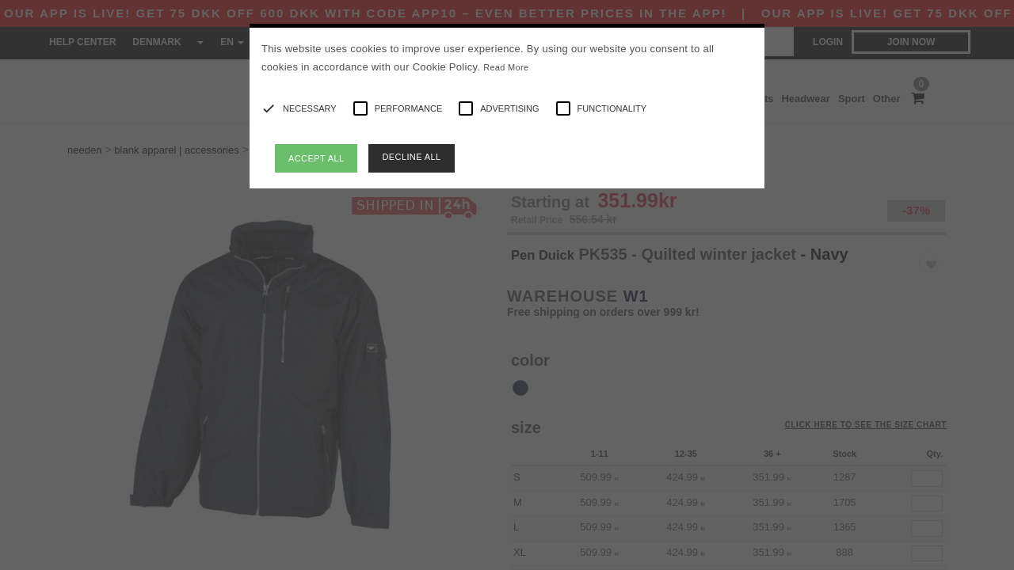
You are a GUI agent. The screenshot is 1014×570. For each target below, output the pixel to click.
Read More (505, 67)
